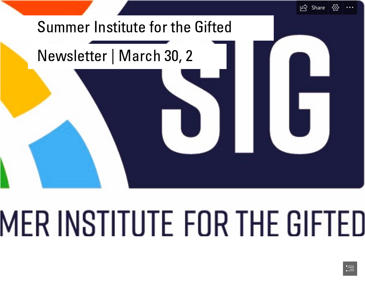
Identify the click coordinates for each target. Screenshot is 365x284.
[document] (182, 142)
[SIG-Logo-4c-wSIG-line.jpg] (182, 118)
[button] (312, 7)
